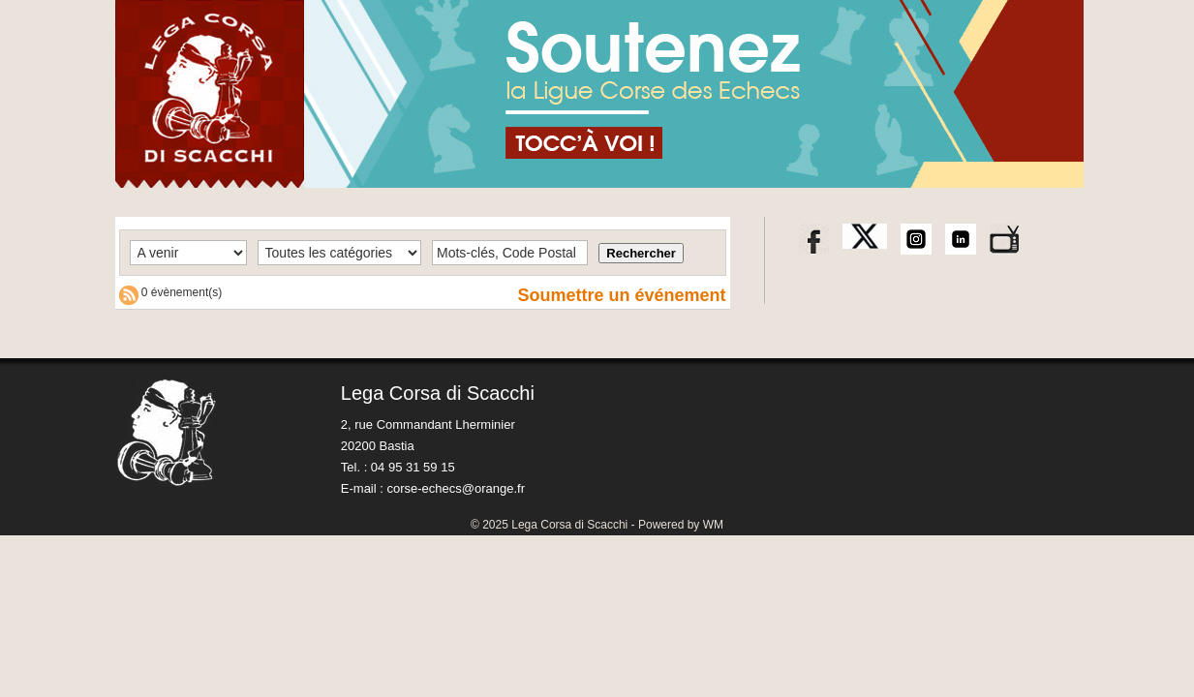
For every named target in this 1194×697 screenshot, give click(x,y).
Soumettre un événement (621, 295)
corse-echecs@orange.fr (455, 488)
